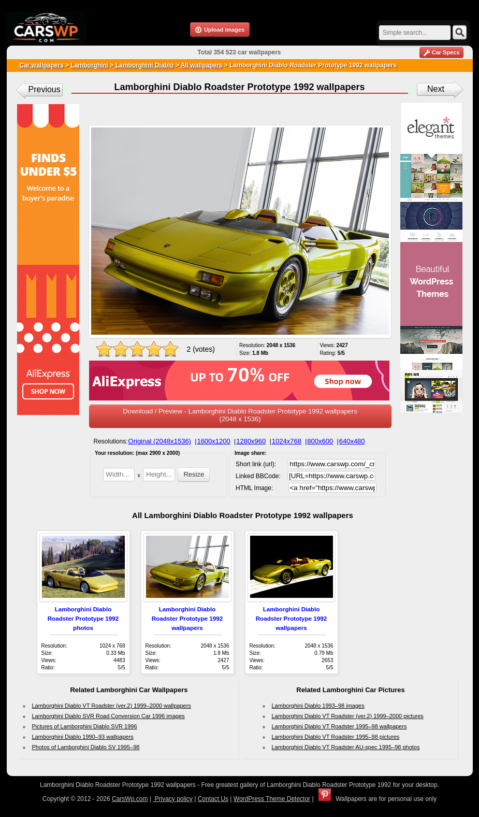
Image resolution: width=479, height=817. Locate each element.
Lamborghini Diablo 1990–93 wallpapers (83, 737)
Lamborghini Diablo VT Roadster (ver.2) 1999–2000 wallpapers (111, 706)
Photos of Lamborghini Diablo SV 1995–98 (86, 747)
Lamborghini (90, 65)
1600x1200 (213, 441)
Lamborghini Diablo (144, 65)
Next (435, 88)
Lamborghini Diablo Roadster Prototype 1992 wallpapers (187, 618)
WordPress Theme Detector (272, 798)
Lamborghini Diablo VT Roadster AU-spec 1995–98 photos (346, 747)
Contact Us (213, 798)
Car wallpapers (42, 65)
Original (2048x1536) (159, 441)
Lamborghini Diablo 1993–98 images (318, 706)
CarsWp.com (130, 798)
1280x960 (251, 441)
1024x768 (286, 441)
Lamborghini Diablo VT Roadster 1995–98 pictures (336, 737)
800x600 (320, 441)
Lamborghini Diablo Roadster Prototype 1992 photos (83, 618)
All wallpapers (202, 65)
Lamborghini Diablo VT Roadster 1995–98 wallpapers (339, 726)
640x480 (352, 441)
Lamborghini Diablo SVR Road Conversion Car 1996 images (108, 716)
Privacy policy (173, 798)
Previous (44, 89)
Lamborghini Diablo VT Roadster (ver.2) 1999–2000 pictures (348, 716)
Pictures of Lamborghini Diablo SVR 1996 (84, 726)
